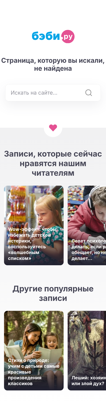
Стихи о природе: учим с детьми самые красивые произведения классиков (33, 371)
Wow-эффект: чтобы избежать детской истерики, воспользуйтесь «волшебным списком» (32, 243)
